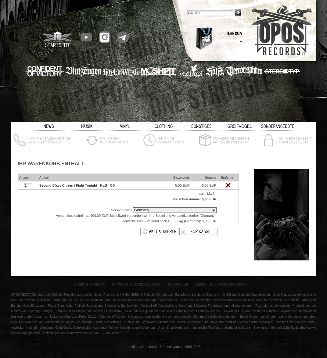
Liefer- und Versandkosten (221, 284)
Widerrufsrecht (89, 284)
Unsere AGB (178, 284)
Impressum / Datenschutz (136, 284)
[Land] (175, 210)
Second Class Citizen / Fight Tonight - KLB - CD (77, 185)
